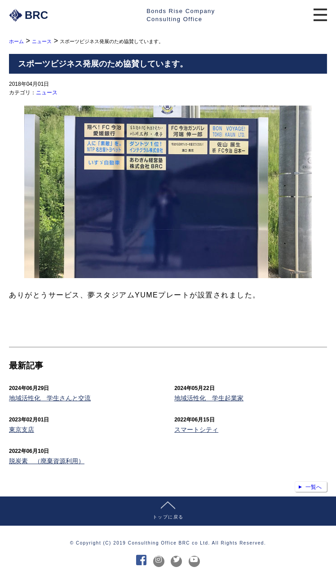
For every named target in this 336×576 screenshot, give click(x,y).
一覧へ (313, 487)
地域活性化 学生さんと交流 (50, 398)
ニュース (46, 92)
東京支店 (21, 429)
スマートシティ (196, 429)
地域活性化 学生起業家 (208, 398)
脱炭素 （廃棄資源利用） (46, 461)
